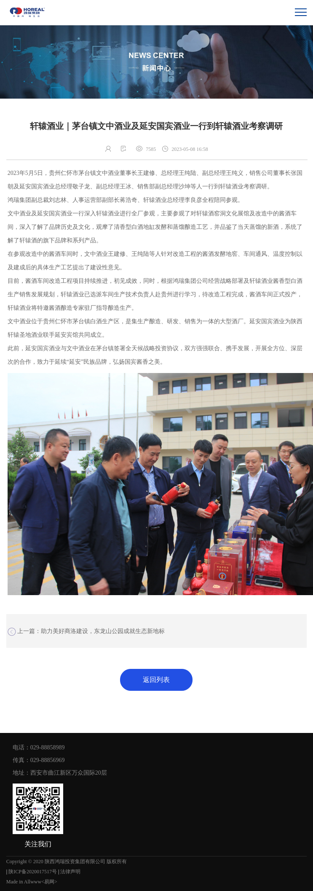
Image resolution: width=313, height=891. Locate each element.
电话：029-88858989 (39, 747)
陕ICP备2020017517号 (32, 872)
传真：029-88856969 (39, 760)
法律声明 (70, 872)
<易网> (49, 882)
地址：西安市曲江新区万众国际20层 (60, 773)
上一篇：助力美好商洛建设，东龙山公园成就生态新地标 (86, 632)
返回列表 (156, 679)
